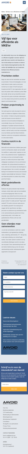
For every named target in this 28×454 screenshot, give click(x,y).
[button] (24, 2)
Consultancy (6, 421)
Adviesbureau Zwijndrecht (10, 419)
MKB (4, 50)
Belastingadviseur (7, 417)
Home (3, 11)
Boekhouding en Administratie (11, 414)
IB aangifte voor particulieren (10, 424)
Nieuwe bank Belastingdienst (10, 321)
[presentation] (14, 309)
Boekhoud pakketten (8, 410)
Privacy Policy (6, 426)
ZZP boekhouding (7, 412)
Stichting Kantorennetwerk (10, 428)
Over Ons (5, 408)
